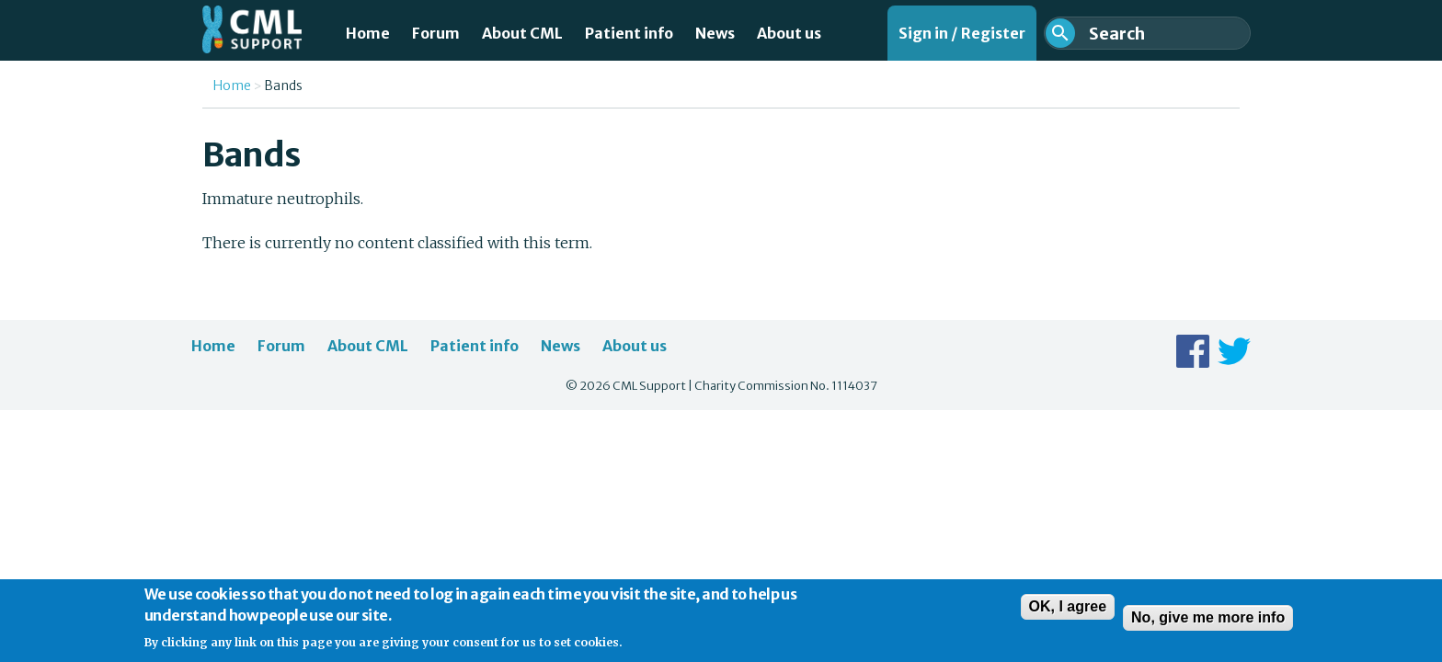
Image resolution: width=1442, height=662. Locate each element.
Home (368, 33)
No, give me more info (1208, 624)
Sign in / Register (961, 33)
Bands (283, 85)
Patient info (629, 33)
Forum (436, 33)
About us (789, 33)
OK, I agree (1067, 613)
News (715, 33)
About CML (522, 33)
